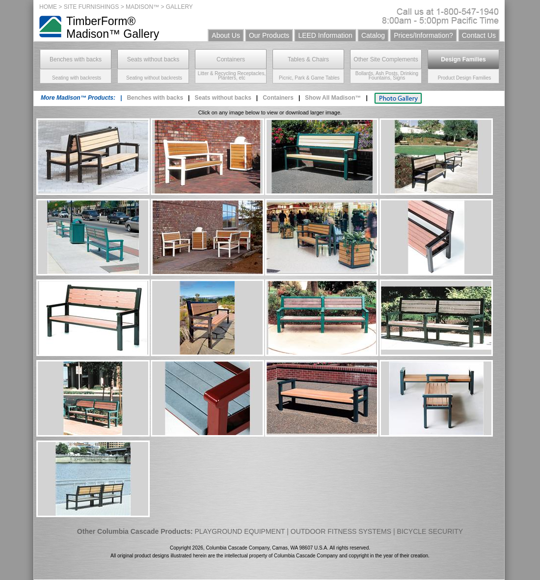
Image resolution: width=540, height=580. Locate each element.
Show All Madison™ (333, 97)
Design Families (463, 59)
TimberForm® (100, 21)
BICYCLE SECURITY (430, 531)
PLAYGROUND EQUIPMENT (239, 531)
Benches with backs (76, 59)
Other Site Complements (385, 59)
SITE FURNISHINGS (91, 6)
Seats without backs (153, 59)
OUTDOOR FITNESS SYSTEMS (341, 531)
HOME (48, 6)
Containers (230, 59)
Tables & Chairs (308, 59)
